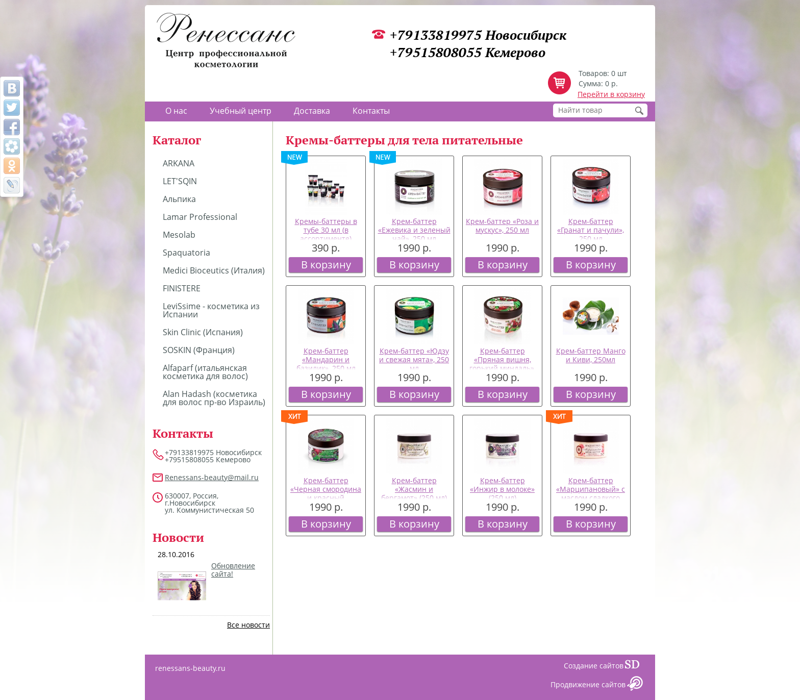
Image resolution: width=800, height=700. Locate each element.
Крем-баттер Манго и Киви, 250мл (591, 355)
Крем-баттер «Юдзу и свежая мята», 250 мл (414, 359)
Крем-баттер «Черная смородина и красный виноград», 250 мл (325, 493)
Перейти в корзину (611, 94)
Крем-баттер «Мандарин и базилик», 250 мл (326, 359)
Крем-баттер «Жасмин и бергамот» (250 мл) (414, 489)
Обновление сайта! (233, 570)
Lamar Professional (200, 216)
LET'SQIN (180, 181)
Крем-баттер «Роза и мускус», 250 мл (502, 225)
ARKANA (178, 163)
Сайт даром (636, 667)
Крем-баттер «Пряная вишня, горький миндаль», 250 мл (502, 363)
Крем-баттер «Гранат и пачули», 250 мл (590, 229)
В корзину (326, 264)
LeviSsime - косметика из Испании (211, 310)
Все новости (248, 625)
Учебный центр (240, 110)
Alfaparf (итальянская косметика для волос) (205, 372)
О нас (176, 110)
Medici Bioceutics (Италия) (214, 270)
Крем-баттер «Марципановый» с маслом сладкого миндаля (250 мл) (590, 493)
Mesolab (179, 234)
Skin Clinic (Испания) (203, 332)
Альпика (179, 199)
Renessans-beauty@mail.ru (212, 477)
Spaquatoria (186, 252)
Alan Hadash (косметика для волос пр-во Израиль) (214, 398)
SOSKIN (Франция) (199, 350)
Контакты (371, 110)
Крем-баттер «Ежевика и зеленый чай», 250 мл (414, 229)
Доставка (312, 110)
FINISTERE (182, 288)
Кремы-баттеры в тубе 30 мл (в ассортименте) (326, 229)
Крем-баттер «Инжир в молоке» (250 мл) (502, 489)
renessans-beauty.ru (190, 668)
